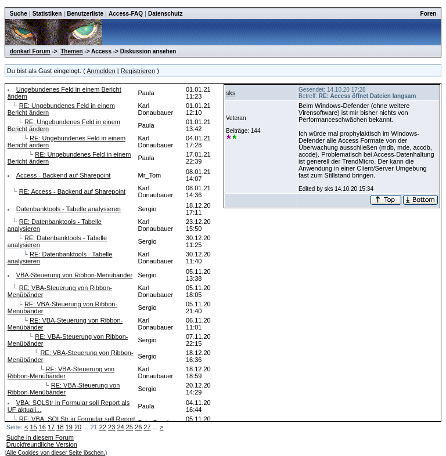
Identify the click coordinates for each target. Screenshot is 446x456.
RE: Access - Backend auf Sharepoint (72, 191)
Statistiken (47, 13)
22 (102, 427)
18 (59, 427)
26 (138, 427)
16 (42, 427)
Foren (428, 13)
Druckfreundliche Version (41, 444)
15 (33, 427)
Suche (18, 13)
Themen (71, 51)
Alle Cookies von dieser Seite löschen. (55, 453)
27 (146, 427)
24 (120, 427)
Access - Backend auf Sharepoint (63, 175)
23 (111, 427)
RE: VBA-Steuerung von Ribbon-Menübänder (61, 372)
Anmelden (101, 70)
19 (69, 427)
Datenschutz (165, 13)
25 (129, 427)
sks (231, 92)
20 (77, 427)
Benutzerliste (85, 13)
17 (51, 427)
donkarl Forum (30, 51)
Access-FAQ (126, 13)
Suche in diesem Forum (40, 437)
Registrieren (138, 70)
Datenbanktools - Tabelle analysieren (68, 208)
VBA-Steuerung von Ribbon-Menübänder (74, 275)
